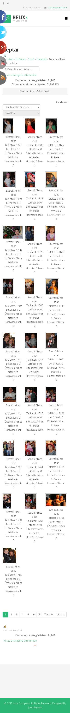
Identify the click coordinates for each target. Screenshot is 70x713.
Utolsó (60, 614)
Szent (31, 59)
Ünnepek (42, 59)
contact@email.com (57, 7)
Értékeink (21, 59)
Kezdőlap (8, 59)
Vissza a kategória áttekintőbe (20, 75)
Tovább (48, 614)
